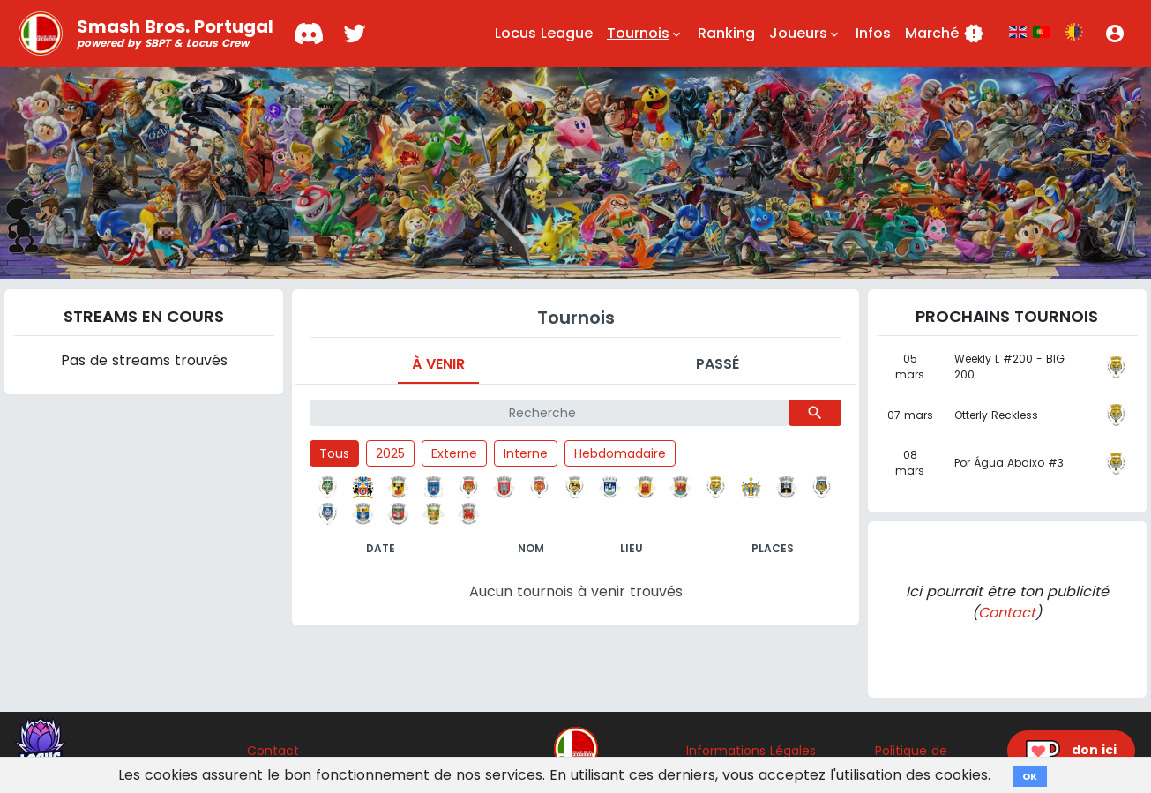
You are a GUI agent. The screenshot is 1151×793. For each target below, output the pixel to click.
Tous (334, 453)
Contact (1006, 612)
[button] (1114, 33)
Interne (526, 453)
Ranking (726, 33)
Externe (454, 453)
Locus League (544, 33)
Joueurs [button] (805, 33)
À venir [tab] (438, 364)
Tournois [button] (645, 33)
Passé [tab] (717, 364)
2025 (390, 453)
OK (1029, 776)
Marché (944, 33)
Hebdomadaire (620, 453)
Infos (873, 33)
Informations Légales (751, 750)
